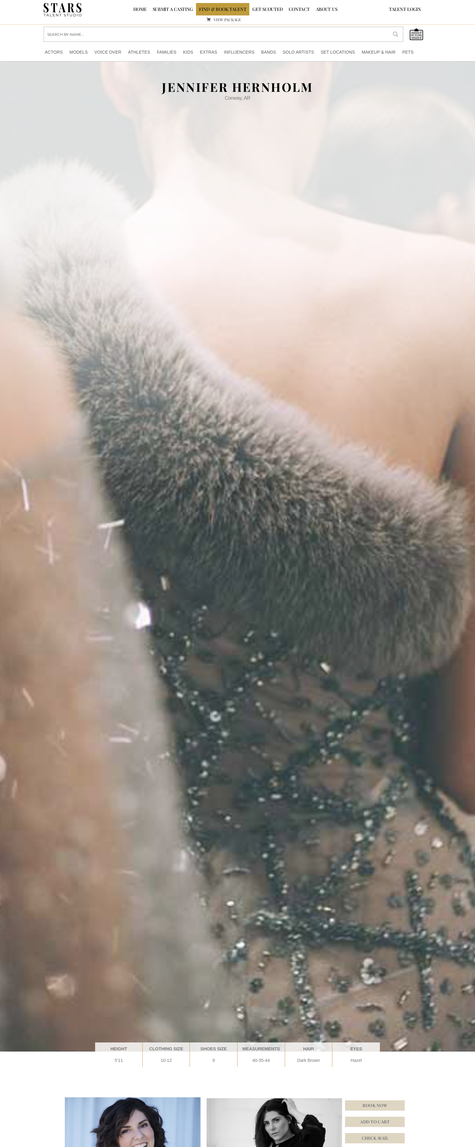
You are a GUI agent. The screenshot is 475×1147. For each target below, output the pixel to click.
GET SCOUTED (267, 9)
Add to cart (375, 1121)
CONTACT (299, 9)
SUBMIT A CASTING (173, 9)
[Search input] (216, 34)
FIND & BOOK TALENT (222, 9)
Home (140, 9)
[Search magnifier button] (395, 34)
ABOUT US (326, 9)
